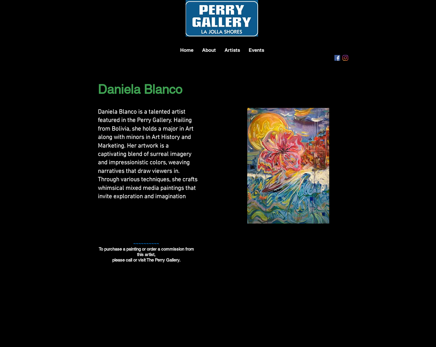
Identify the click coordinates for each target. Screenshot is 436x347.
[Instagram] (345, 58)
